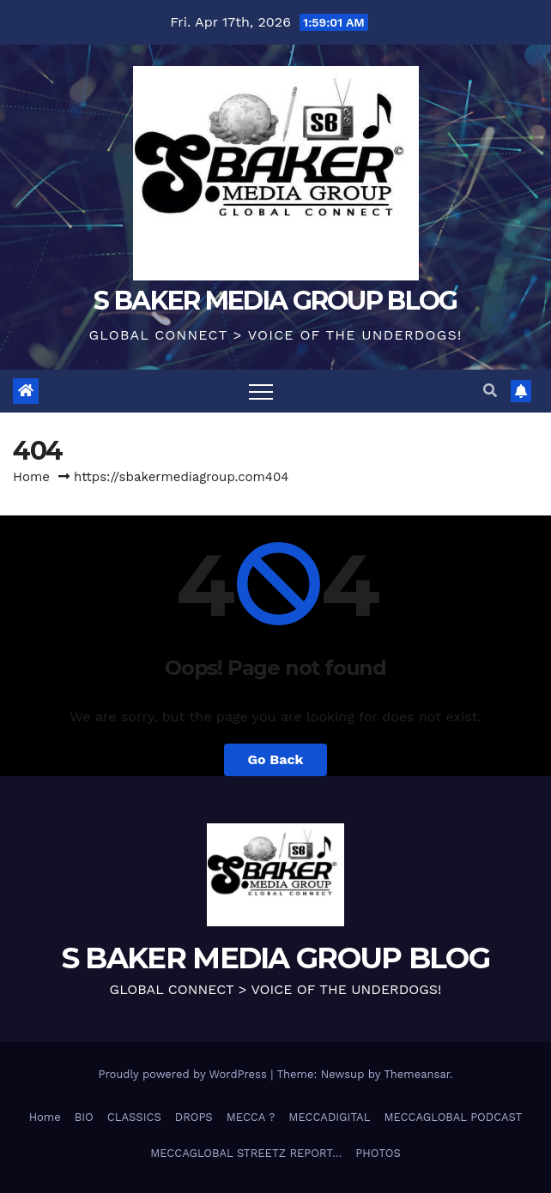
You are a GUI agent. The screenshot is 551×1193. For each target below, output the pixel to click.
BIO (84, 1117)
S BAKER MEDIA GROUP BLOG (275, 300)
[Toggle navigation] (261, 391)
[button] (490, 391)
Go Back (276, 759)
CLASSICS (134, 1117)
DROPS (194, 1117)
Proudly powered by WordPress (184, 1074)
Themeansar (417, 1074)
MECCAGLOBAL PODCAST (453, 1117)
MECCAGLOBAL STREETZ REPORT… (246, 1153)
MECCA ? (251, 1117)
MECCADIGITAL (329, 1117)
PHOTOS (378, 1153)
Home (31, 477)
